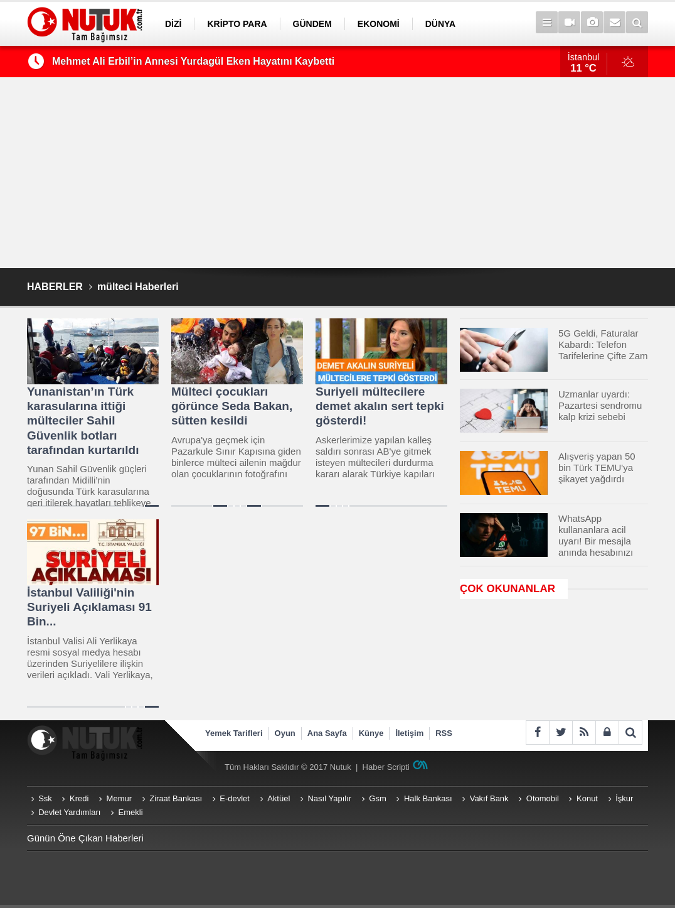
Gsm (377, 798)
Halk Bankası (428, 798)
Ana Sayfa (327, 733)
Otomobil (542, 798)
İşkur (624, 798)
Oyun (285, 733)
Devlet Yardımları (69, 812)
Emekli (131, 812)
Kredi (79, 798)
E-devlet (235, 798)
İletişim (409, 733)
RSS (443, 733)
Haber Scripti (386, 767)
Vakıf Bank (489, 798)
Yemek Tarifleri (234, 733)
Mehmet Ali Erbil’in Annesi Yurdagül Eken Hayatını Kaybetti (193, 61)
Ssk (45, 798)
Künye (371, 733)
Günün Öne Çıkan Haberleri (85, 838)
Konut (587, 798)
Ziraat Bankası (175, 798)
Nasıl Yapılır (329, 798)
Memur (119, 798)
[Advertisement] (337, 173)
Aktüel (278, 798)
